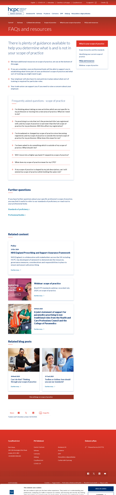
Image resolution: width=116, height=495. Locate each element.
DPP (61, 13)
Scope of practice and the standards (91, 50)
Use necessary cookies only (101, 490)
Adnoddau (51, 2)
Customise (100, 484)
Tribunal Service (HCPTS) (96, 447)
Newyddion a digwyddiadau (81, 13)
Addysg (67, 13)
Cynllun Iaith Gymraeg (65, 460)
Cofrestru (55, 13)
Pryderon (47, 13)
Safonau (39, 13)
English (33, 2)
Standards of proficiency (18, 209)
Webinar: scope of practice (88, 65)
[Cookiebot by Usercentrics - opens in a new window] (12, 491)
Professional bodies (16, 215)
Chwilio (104, 2)
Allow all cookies (100, 478)
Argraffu (44, 413)
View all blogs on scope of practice (41, 397)
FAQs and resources (86, 61)
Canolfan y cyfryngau (63, 2)
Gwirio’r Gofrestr (16, 13)
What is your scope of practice (91, 44)
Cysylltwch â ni (77, 2)
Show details (28, 491)
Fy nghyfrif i (91, 2)
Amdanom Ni (30, 13)
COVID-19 (41, 2)
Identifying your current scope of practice (91, 55)
